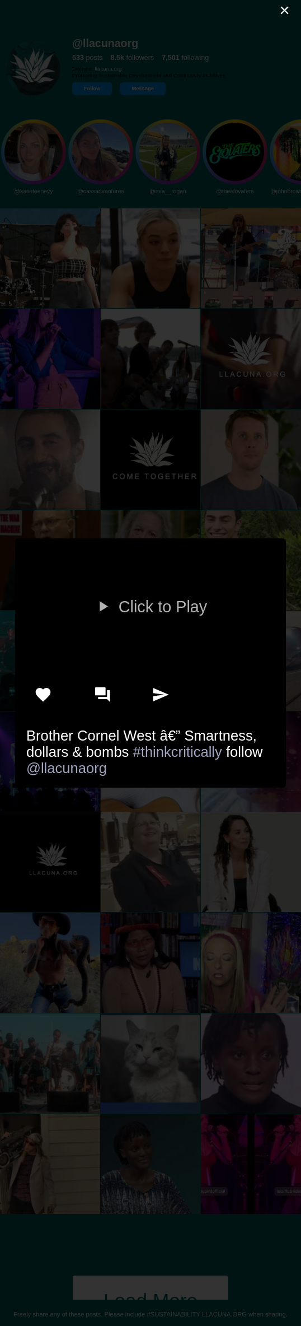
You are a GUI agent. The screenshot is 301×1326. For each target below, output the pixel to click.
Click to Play (150, 606)
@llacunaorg (66, 768)
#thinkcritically (177, 752)
